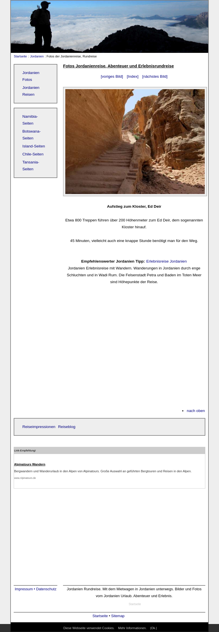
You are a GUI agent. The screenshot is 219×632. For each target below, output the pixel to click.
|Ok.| (153, 628)
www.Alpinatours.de (25, 478)
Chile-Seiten (32, 154)
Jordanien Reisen (30, 91)
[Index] (133, 76)
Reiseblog (66, 427)
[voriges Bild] (112, 76)
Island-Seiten (33, 146)
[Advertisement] (134, 350)
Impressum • (25, 589)
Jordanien (37, 56)
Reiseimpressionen (38, 427)
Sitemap (118, 616)
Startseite (19, 56)
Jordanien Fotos (30, 76)
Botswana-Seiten (31, 134)
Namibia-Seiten (30, 119)
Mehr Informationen (132, 628)
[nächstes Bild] (154, 76)
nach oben (196, 411)
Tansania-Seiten (30, 165)
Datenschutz (46, 589)
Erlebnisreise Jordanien (166, 261)
